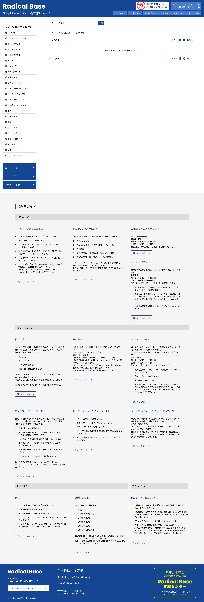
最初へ (174, 40)
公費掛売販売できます (182, 7)
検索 (101, 23)
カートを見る (11, 167)
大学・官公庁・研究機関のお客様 (186, 4)
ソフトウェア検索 (56, 23)
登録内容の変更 (12, 184)
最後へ (190, 40)
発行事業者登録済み (156, 7)
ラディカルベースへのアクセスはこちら (26, 587)
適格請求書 (156, 4)
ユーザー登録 (11, 176)
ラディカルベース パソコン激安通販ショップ (26, 13)
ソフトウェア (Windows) (59, 33)
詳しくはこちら (23, 282)
